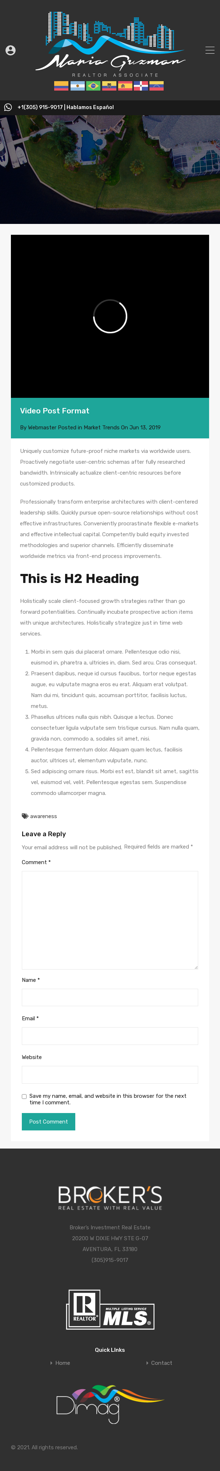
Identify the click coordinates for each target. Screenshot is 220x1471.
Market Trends (102, 427)
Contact (161, 1363)
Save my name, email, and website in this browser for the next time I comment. (108, 1099)
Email (30, 1018)
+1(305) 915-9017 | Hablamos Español (65, 108)
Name (31, 980)
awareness (43, 816)
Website (32, 1057)
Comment (36, 862)
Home (62, 1363)
